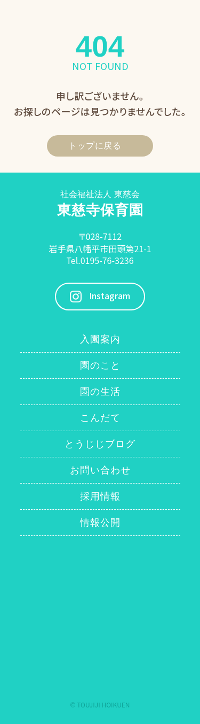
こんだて (100, 417)
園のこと (100, 365)
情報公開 (100, 522)
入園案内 (100, 339)
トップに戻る (94, 145)
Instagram (109, 296)
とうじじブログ (100, 444)
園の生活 (100, 391)
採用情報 (100, 496)
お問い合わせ (100, 470)
